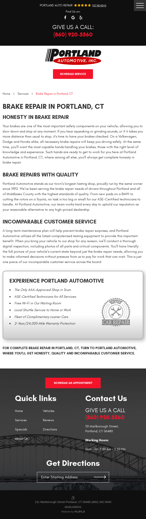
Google (73, 18)
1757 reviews (99, 5)
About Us (21, 439)
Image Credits (73, 506)
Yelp (81, 18)
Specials (21, 429)
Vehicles (48, 411)
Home (6, 94)
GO (100, 477)
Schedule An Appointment (73, 383)
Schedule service (73, 74)
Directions (50, 429)
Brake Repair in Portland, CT (54, 94)
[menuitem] (29, 413)
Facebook (65, 18)
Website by (73, 512)
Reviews (48, 420)
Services (23, 94)
